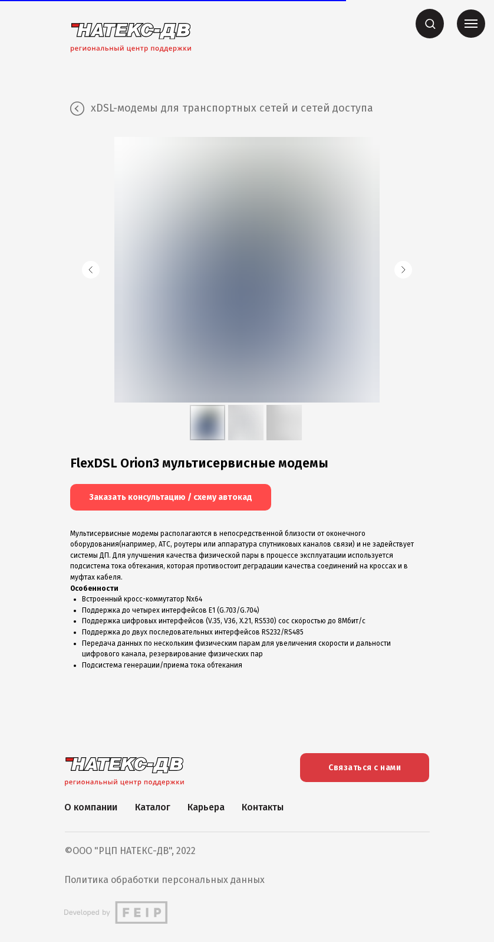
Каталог (152, 807)
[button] (430, 23)
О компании (90, 807)
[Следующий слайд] (403, 270)
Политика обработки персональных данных (164, 879)
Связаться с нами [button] (364, 768)
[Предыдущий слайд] (91, 270)
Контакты (263, 807)
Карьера (206, 807)
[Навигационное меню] (471, 23)
